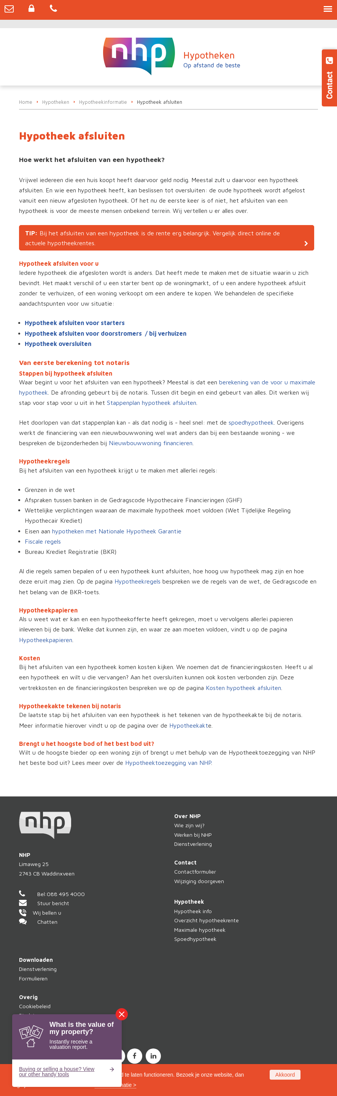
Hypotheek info (193, 911)
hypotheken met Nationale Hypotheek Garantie (116, 531)
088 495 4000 (66, 894)
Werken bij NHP (193, 834)
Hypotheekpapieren (45, 639)
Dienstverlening (193, 844)
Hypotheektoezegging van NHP (168, 762)
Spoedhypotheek (195, 939)
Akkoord (285, 1075)
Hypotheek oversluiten (58, 343)
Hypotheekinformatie (103, 102)
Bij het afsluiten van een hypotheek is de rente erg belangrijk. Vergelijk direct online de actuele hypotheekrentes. (152, 237)
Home (25, 102)
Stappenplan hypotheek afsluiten (151, 402)
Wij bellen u (47, 912)
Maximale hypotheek (200, 929)
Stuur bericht (53, 903)
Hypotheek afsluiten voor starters (75, 322)
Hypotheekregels (137, 581)
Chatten (47, 921)
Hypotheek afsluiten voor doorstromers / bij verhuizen (105, 333)
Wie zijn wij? (189, 825)
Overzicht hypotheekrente (206, 920)
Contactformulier (195, 871)
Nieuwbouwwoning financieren (150, 442)
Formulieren (33, 978)
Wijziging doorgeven (199, 881)
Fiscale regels (43, 541)
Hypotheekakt (188, 725)
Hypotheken (55, 102)
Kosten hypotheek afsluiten (243, 687)
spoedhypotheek (251, 422)
